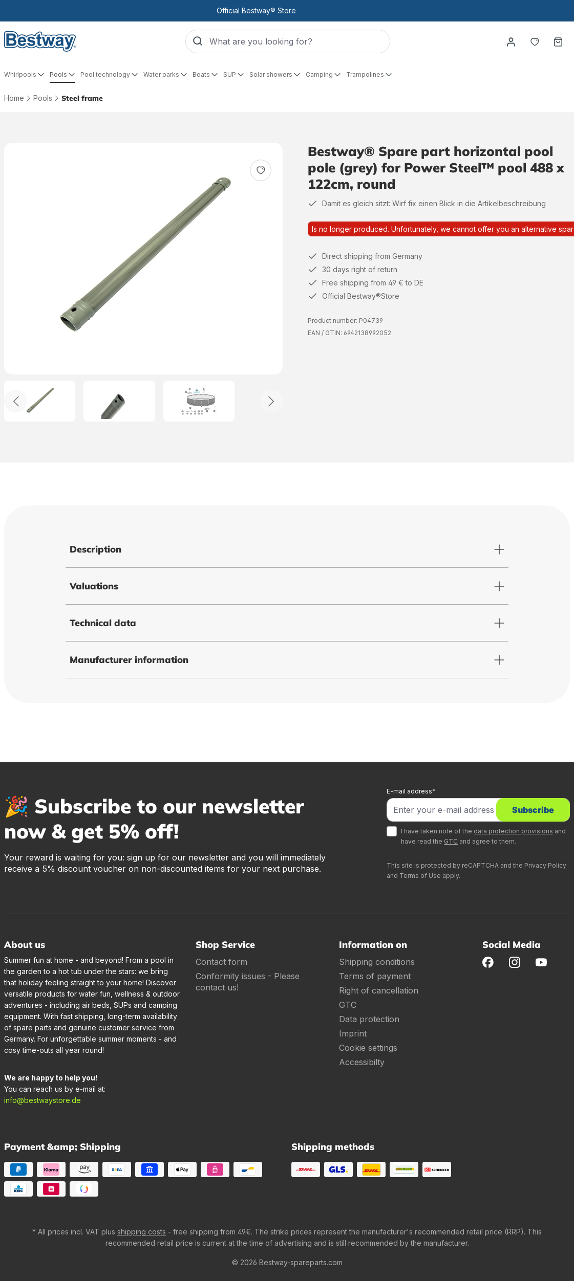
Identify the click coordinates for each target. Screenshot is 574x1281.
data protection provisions (513, 831)
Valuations (94, 586)
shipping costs (141, 1231)
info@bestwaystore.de (42, 1100)
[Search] (197, 41)
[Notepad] (534, 41)
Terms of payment (375, 976)
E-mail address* (411, 791)
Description (95, 549)
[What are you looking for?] (299, 41)
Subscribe (533, 810)
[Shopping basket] (558, 41)
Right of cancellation (378, 990)
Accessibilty (362, 1062)
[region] (143, 282)
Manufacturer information (129, 660)
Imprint (353, 1033)
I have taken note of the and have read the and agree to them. (483, 836)
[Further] (271, 401)
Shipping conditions (377, 962)
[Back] (15, 401)
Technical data (103, 623)
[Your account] (511, 41)
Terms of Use (420, 875)
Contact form (221, 962)
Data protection (369, 1019)
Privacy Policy (545, 865)
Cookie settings (368, 1048)
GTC (451, 841)
